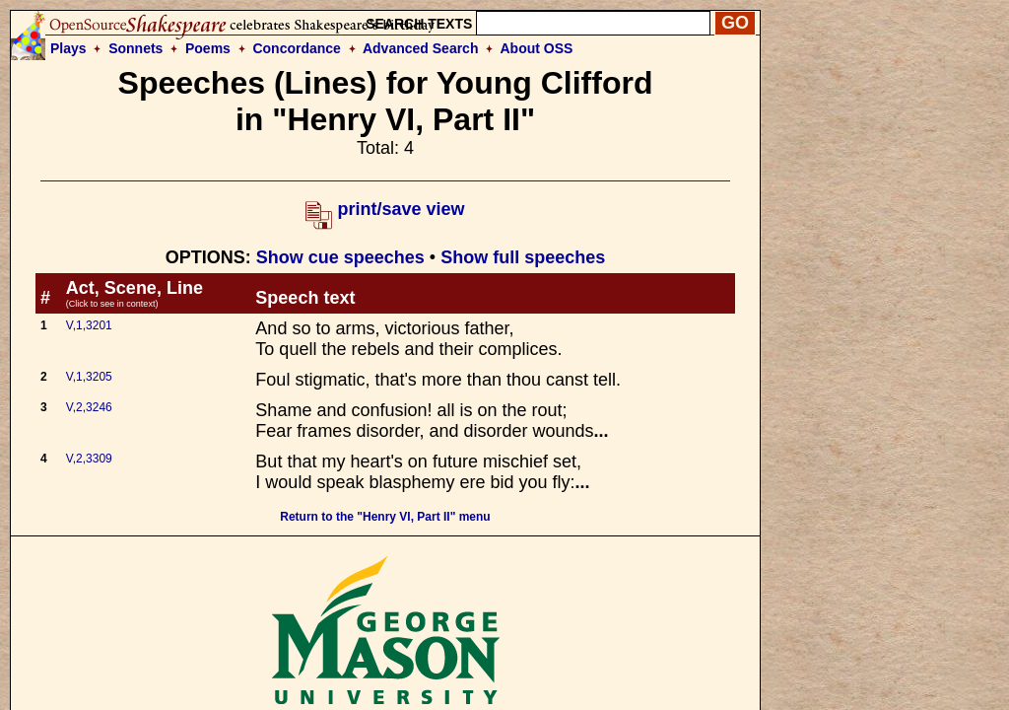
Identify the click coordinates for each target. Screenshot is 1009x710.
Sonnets (135, 48)
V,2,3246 (89, 407)
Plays (68, 48)
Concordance (296, 48)
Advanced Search (421, 48)
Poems (208, 48)
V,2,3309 (89, 458)
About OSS (537, 48)
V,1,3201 (89, 325)
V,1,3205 (89, 377)
